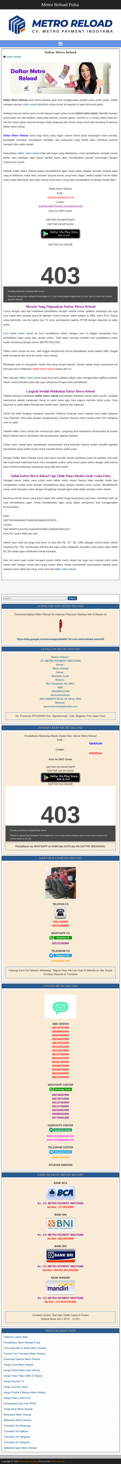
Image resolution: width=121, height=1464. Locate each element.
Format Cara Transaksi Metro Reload (24, 1353)
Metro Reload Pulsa (60, 4)
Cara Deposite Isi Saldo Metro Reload (25, 1348)
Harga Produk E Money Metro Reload (25, 1392)
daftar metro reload (29, 153)
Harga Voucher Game (16, 1387)
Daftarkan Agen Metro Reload (20, 1448)
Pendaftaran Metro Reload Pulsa (22, 1342)
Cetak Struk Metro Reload (18, 1409)
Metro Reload (57, 1461)
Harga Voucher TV (14, 1381)
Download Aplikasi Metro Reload (22, 1359)
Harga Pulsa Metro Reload (18, 1364)
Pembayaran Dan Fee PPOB (20, 1403)
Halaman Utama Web (16, 1337)
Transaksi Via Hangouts (17, 1436)
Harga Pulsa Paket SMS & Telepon (23, 1375)
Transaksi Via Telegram (17, 1442)
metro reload (14, 56)
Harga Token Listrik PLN (17, 1398)
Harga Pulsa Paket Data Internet (22, 1370)
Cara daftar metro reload (18, 333)
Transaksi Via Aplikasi (16, 1431)
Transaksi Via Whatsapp (17, 1425)
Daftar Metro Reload (60, 52)
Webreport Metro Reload (17, 1414)
